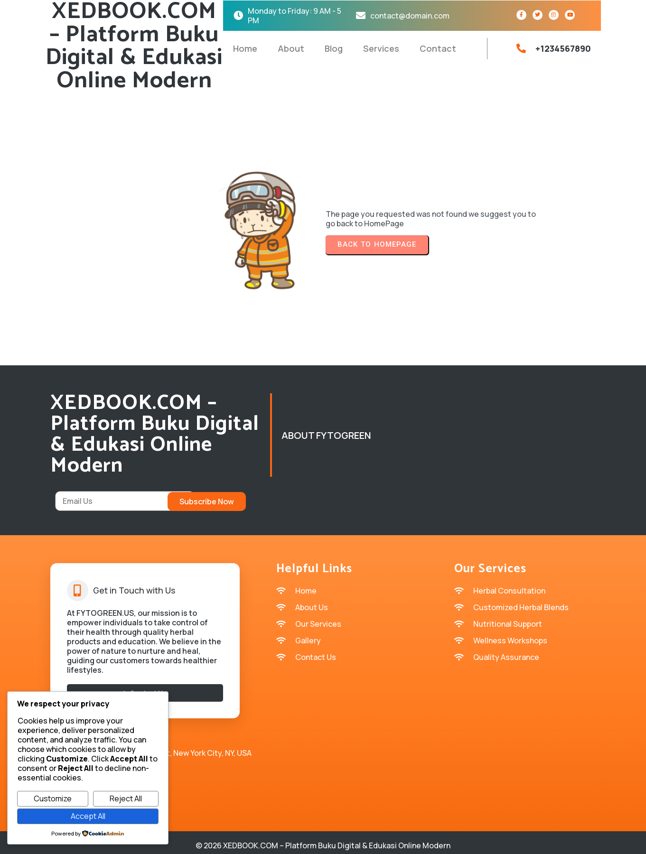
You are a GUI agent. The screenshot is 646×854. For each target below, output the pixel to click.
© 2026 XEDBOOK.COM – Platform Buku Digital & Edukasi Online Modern (323, 840)
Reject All (126, 798)
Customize (53, 798)
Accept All (88, 816)
